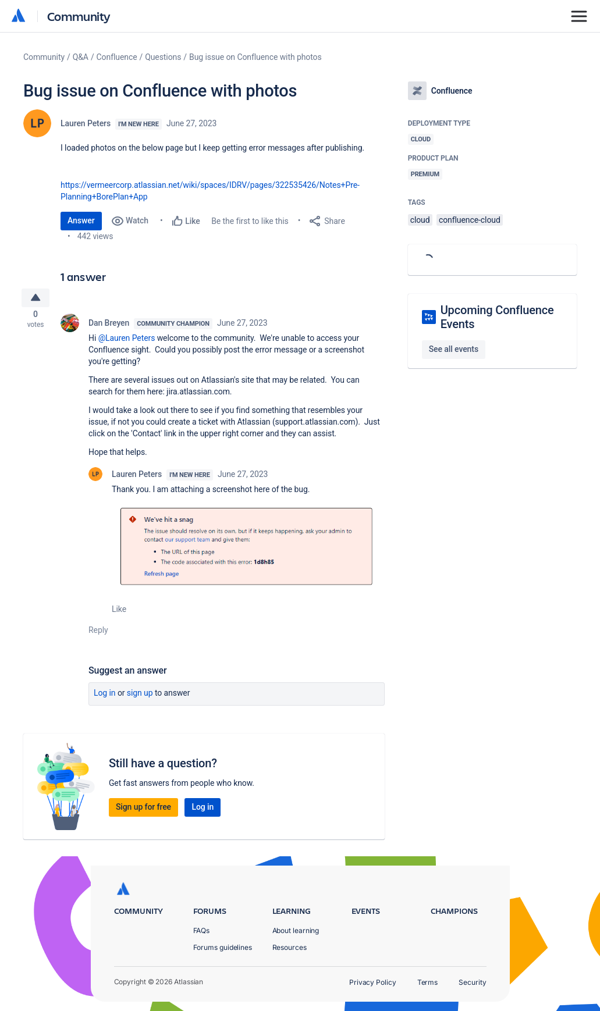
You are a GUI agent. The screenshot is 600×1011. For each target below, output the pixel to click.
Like (119, 612)
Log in (105, 695)
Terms (427, 982)
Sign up (140, 695)
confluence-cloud (469, 220)
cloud (420, 220)
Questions (163, 57)
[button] (248, 548)
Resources (289, 947)
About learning (295, 930)
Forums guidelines (223, 947)
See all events (453, 349)
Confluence (117, 57)
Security (472, 982)
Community (79, 16)
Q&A (80, 57)
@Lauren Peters (126, 341)
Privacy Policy (372, 982)
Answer (81, 220)
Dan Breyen (108, 325)
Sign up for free (143, 809)
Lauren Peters (86, 123)
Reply (98, 633)
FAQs (201, 930)
